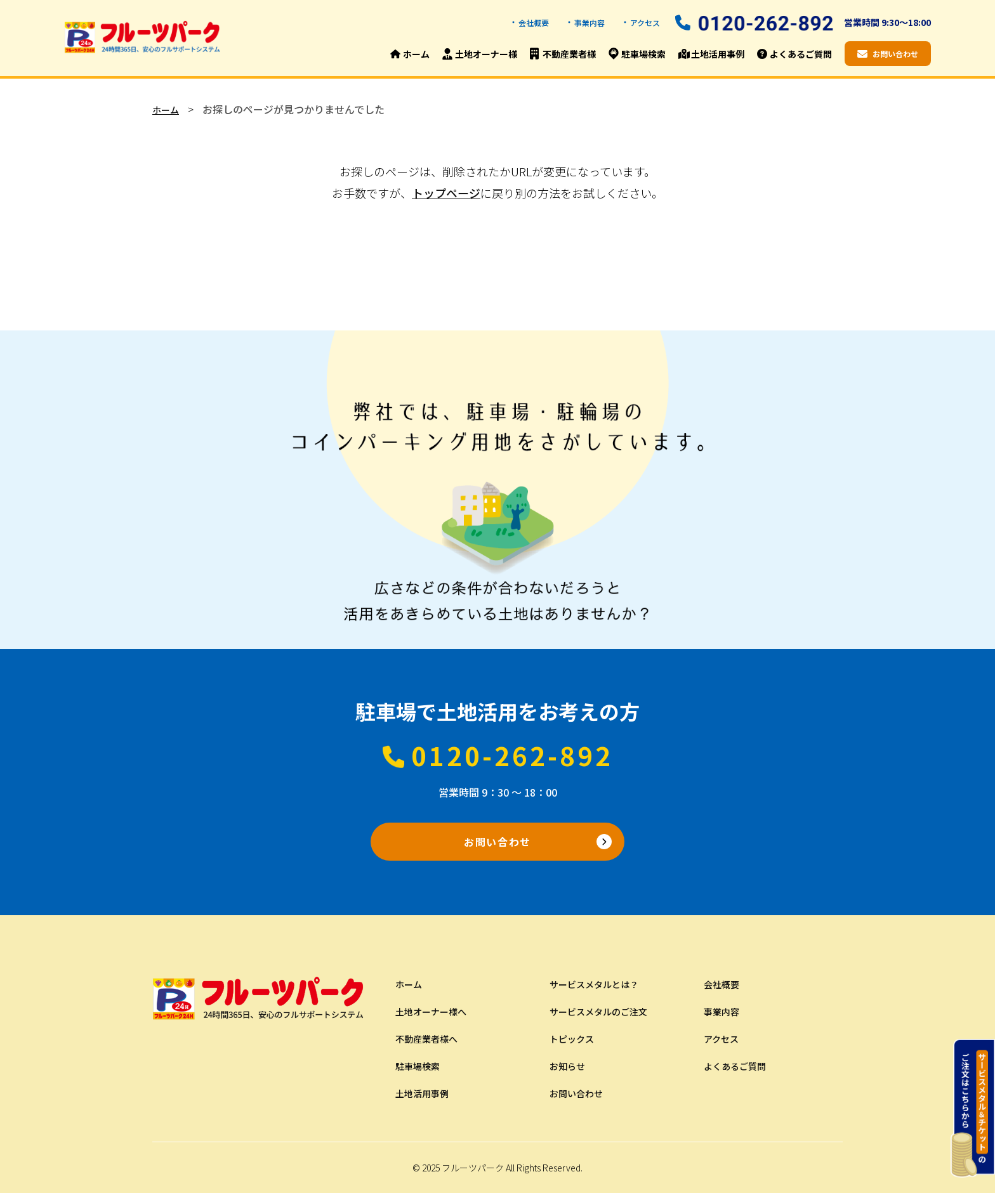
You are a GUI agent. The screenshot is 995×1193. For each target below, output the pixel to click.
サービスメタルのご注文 (598, 1011)
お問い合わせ (497, 841)
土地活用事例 (422, 1093)
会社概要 (533, 22)
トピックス (572, 1039)
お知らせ (567, 1066)
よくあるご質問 (735, 1066)
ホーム (165, 109)
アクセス (645, 22)
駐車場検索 (417, 1066)
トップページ (446, 193)
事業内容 (589, 22)
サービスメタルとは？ (594, 984)
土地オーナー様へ (430, 1011)
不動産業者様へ (426, 1039)
